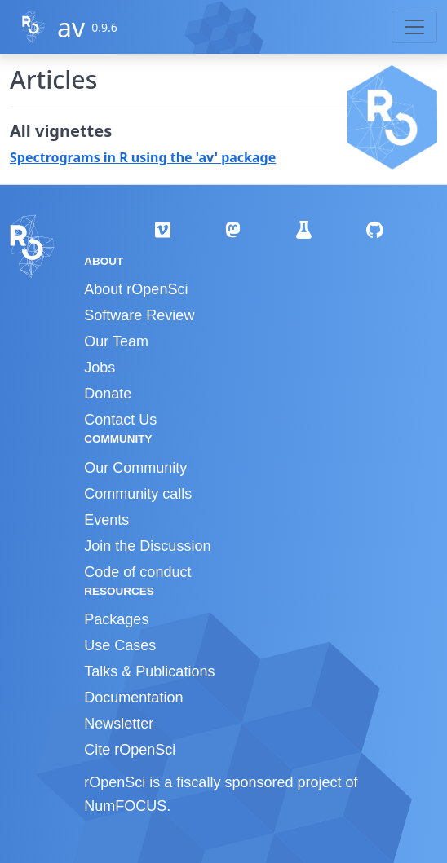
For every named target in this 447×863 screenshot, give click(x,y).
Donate (107, 393)
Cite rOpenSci (129, 750)
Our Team (116, 341)
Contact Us (120, 420)
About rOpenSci (136, 289)
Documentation (133, 697)
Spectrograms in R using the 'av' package (143, 157)
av (71, 27)
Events (106, 520)
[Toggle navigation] (414, 27)
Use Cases (120, 645)
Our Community (135, 468)
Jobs (99, 367)
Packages (116, 619)
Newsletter (118, 723)
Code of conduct (137, 572)
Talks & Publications (149, 671)
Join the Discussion (147, 546)
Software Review (139, 315)
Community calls (138, 494)
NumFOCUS (125, 806)
